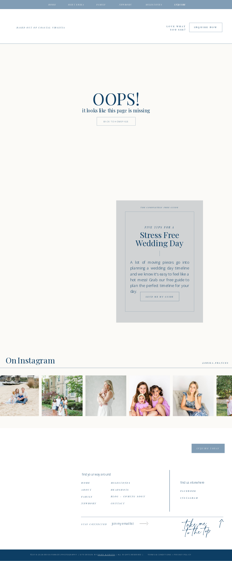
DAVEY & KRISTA (106, 554)
